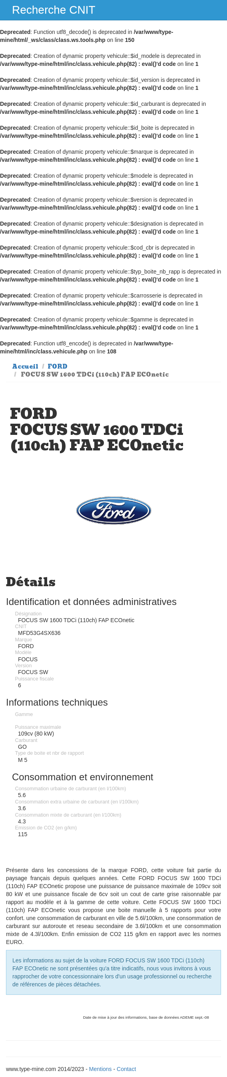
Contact (126, 1069)
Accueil (25, 366)
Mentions (100, 1069)
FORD (58, 366)
